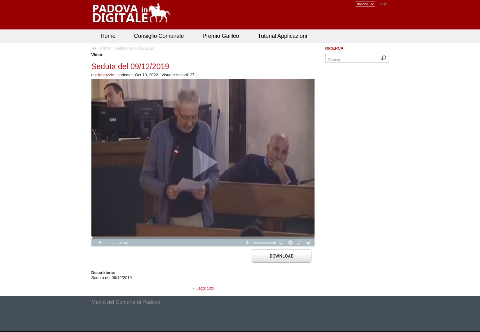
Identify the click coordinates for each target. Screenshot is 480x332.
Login (382, 4)
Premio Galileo (221, 36)
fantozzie (106, 75)
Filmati (105, 48)
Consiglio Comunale (159, 36)
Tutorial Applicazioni (282, 36)
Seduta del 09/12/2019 (134, 48)
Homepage (93, 49)
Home (108, 36)
